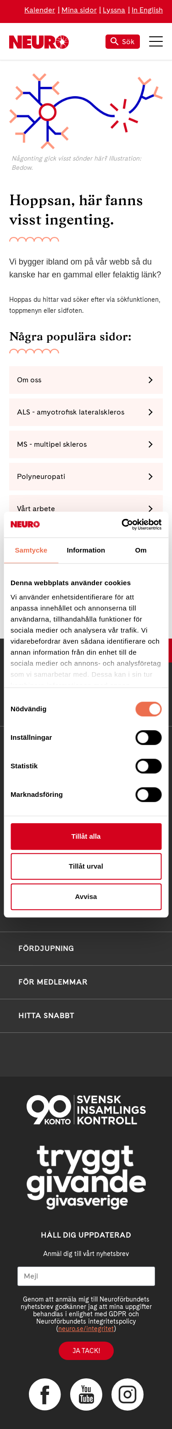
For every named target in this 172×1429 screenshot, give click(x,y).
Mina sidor (79, 10)
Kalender (39, 10)
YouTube (86, 1394)
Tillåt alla (86, 836)
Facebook (45, 1394)
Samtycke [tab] (31, 550)
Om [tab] (141, 550)
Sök (123, 41)
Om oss (29, 379)
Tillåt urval (86, 866)
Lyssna (114, 10)
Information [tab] (86, 550)
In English (147, 10)
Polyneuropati (41, 476)
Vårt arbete (36, 508)
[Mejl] (86, 1276)
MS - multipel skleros (52, 444)
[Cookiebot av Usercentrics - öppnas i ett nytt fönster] (122, 524)
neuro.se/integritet (86, 1328)
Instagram (127, 1394)
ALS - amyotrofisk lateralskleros (70, 412)
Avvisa (86, 896)
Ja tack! (86, 1350)
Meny (156, 41)
